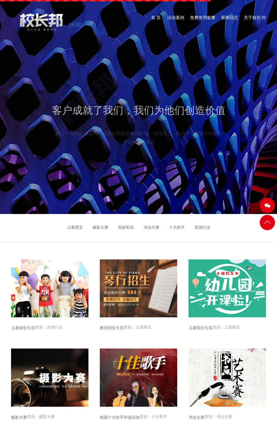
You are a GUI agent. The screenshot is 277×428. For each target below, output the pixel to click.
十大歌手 (177, 227)
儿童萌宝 (75, 227)
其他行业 (202, 227)
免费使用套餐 (202, 19)
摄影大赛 (100, 227)
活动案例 (175, 19)
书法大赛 (151, 227)
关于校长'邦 (255, 19)
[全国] (75, 25)
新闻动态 (229, 19)
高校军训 (126, 227)
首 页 (156, 19)
